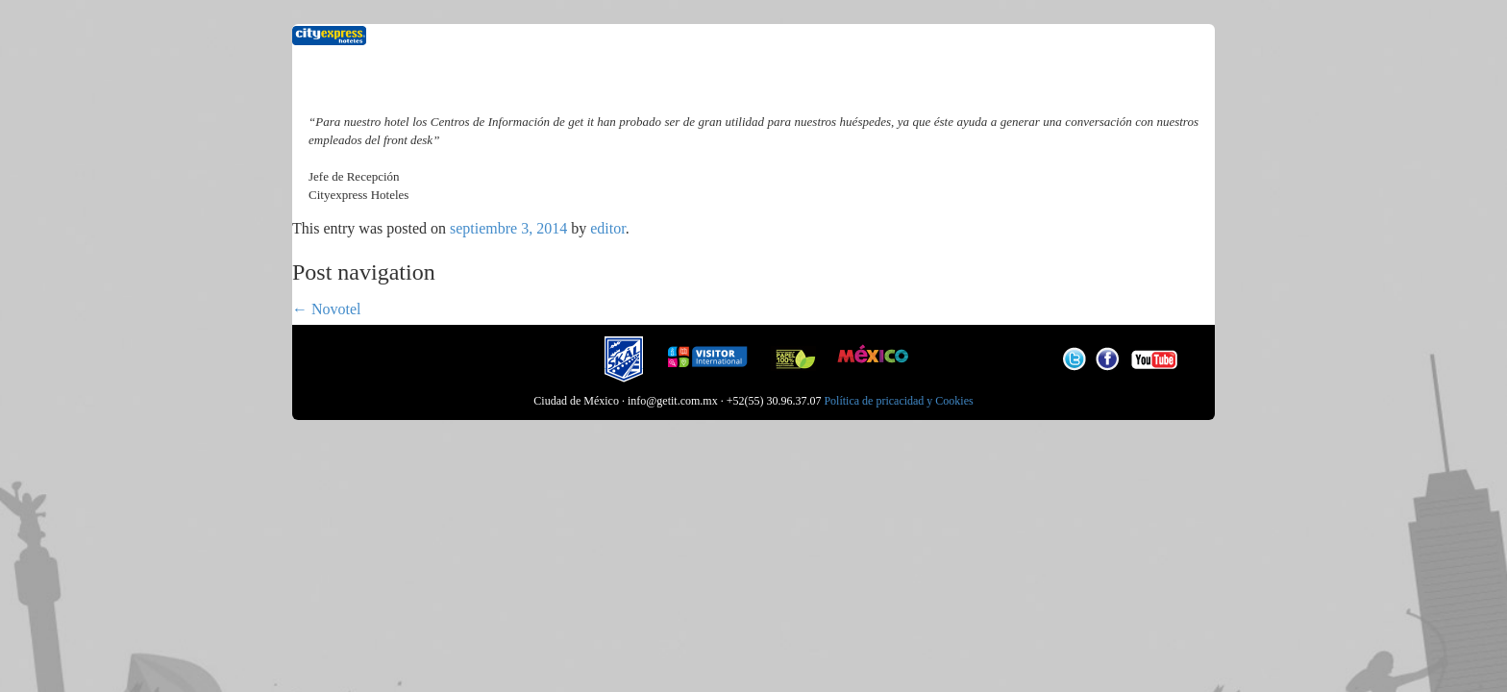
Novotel (326, 309)
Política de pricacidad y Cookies (898, 401)
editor (607, 228)
